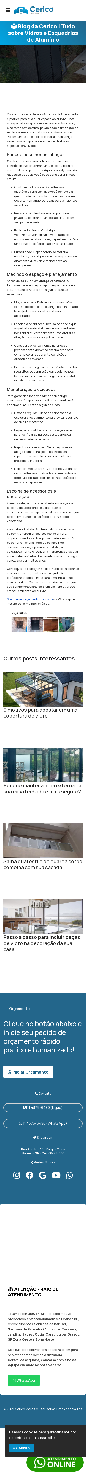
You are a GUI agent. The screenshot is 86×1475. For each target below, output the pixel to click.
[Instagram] (17, 1175)
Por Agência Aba (70, 1409)
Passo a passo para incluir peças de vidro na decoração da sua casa (41, 943)
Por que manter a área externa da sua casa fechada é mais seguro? (42, 788)
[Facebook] (29, 1175)
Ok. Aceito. (22, 1448)
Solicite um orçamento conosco (30, 599)
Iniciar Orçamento (28, 1072)
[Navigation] (8, 10)
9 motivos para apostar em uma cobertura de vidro (40, 712)
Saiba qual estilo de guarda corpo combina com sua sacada (42, 864)
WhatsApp (24, 1380)
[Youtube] (56, 1175)
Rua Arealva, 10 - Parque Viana (43, 1149)
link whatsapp (55, 1462)
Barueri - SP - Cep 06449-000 (43, 1153)
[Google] (43, 1175)
